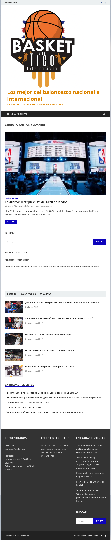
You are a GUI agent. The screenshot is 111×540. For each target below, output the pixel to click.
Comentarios (28, 294)
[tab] (12, 294)
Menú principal (18, 114)
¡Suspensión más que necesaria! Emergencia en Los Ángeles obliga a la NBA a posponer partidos (53, 397)
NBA (16, 198)
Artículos (9, 198)
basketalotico (28, 206)
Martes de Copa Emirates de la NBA (24, 407)
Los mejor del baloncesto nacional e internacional (53, 95)
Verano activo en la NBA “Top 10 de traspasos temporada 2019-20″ (59, 318)
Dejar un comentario (44, 206)
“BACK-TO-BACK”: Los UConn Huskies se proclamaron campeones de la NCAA (46, 412)
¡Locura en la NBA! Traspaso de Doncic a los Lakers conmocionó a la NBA (62, 302)
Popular (12, 294)
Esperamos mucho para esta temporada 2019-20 (49, 366)
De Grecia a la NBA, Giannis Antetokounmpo (48, 334)
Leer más (10, 221)
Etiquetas (45, 294)
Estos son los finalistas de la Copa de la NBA (28, 402)
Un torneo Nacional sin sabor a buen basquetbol (49, 350)
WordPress (92, 535)
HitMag (102, 535)
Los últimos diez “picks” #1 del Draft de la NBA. (36, 202)
